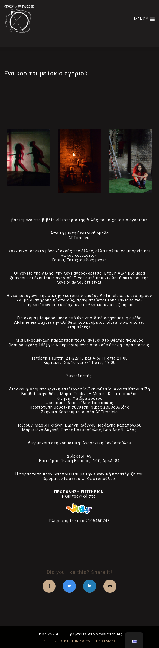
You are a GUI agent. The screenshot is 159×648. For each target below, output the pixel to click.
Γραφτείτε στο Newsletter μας (95, 634)
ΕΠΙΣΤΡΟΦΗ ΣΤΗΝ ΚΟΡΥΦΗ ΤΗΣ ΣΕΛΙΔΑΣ (79, 641)
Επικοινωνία (47, 634)
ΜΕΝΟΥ (144, 18)
